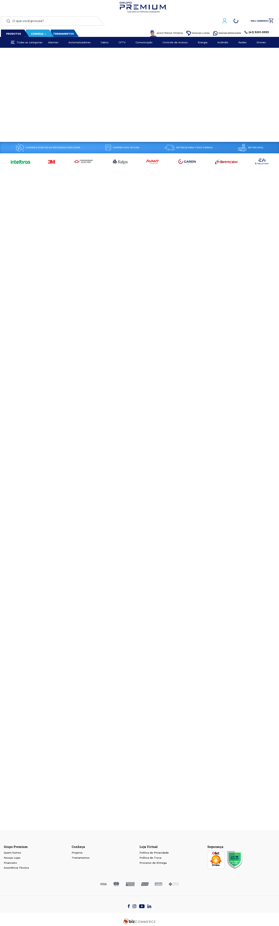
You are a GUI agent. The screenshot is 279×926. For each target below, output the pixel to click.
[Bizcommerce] (139, 921)
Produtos (12, 34)
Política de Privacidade (154, 852)
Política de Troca (150, 857)
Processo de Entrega (153, 862)
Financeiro (10, 862)
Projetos (77, 852)
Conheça (36, 34)
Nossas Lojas (199, 34)
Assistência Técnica (167, 34)
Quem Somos (12, 852)
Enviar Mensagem (228, 34)
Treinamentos (62, 34)
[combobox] (52, 22)
